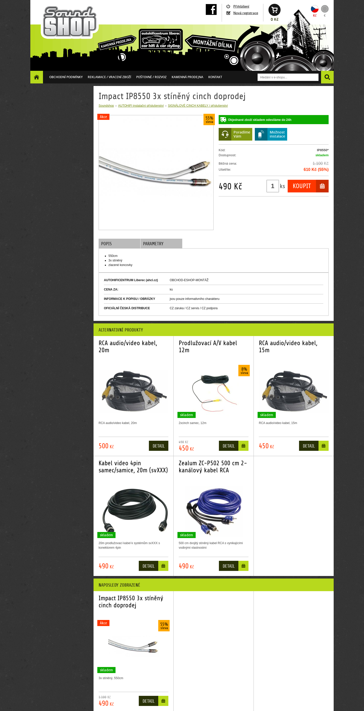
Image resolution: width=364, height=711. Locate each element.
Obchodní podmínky (66, 77)
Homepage (36, 77)
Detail (159, 446)
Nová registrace (245, 13)
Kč (314, 15)
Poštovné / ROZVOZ (151, 77)
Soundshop (106, 105)
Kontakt (215, 77)
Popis (106, 244)
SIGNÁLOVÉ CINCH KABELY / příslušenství (198, 105)
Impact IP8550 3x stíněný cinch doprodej (131, 602)
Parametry (153, 244)
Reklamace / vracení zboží (109, 77)
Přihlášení (241, 6)
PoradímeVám (242, 134)
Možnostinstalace (277, 134)
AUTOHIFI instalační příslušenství (141, 105)
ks (282, 186)
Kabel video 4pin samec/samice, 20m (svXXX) (133, 467)
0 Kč (274, 19)
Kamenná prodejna (187, 77)
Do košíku (243, 447)
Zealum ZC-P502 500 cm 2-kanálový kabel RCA (213, 467)
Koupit (302, 186)
